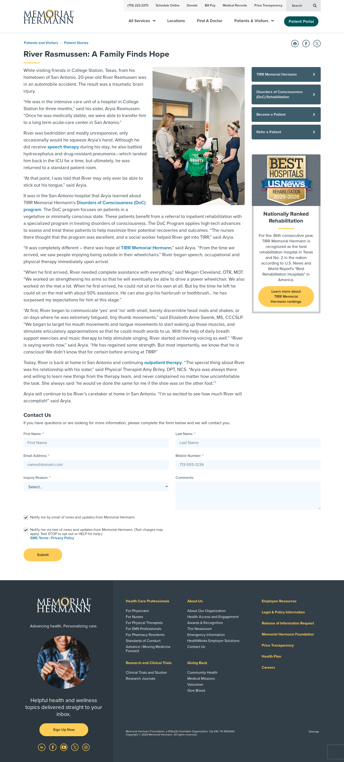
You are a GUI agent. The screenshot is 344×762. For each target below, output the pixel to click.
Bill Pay (210, 5)
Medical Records (235, 5)
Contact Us (196, 647)
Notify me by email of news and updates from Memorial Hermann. (82, 517)
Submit (43, 555)
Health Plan (271, 656)
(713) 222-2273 (137, 5)
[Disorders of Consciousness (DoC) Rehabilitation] (286, 94)
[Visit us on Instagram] (86, 747)
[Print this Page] (295, 43)
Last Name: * (185, 434)
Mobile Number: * (189, 456)
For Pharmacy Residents (145, 635)
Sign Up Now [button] (64, 729)
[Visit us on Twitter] (75, 747)
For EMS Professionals (143, 629)
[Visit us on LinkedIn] (42, 747)
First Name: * (34, 434)
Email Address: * (36, 456)
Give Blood (196, 690)
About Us (195, 601)
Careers (268, 667)
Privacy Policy (62, 538)
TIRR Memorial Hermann (146, 248)
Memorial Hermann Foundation (288, 634)
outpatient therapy (163, 362)
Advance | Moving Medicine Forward (148, 649)
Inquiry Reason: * (37, 478)
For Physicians (137, 611)
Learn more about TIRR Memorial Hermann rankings (286, 296)
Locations (176, 20)
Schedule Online (167, 5)
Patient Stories (76, 43)
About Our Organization (206, 611)
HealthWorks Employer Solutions (213, 641)
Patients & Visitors (254, 20)
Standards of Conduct (143, 641)
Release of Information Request (288, 623)
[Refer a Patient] (286, 132)
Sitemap (314, 731)
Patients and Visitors (41, 43)
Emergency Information (206, 635)
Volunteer (195, 685)
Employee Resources (279, 601)
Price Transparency (268, 5)
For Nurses (134, 617)
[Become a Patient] (286, 114)
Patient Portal (301, 21)
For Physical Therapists (144, 623)
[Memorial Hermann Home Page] (47, 16)
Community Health (202, 673)
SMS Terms (39, 538)
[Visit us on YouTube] (64, 747)
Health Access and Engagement (213, 617)
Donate (192, 5)
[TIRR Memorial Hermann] (286, 74)
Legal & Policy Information (283, 612)
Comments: (185, 478)
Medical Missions (201, 679)
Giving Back (197, 663)
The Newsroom (199, 629)
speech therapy (63, 147)
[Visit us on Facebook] (53, 747)
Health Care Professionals (147, 601)
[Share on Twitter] (317, 43)
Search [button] (304, 5)
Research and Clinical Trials (149, 663)
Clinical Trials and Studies (146, 673)
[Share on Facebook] (306, 43)
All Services (142, 20)
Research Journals (140, 679)
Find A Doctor (209, 20)
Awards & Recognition (205, 623)
